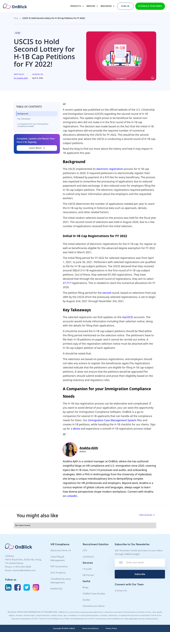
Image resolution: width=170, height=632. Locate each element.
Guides (86, 600)
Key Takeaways (24, 118)
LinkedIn (72, 496)
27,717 (67, 283)
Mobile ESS (56, 589)
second (107, 292)
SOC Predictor (58, 573)
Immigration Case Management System (112, 420)
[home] (17, 6)
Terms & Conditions (90, 628)
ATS (85, 550)
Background (22, 113)
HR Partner (88, 575)
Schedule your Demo (94, 606)
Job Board (88, 557)
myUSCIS (128, 317)
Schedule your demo (150, 6)
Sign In (125, 6)
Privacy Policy (111, 628)
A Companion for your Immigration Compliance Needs (32, 125)
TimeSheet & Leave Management (61, 581)
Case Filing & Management (58, 558)
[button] (77, 6)
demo (77, 428)
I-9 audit (87, 569)
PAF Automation (59, 566)
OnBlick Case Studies (94, 593)
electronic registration (109, 169)
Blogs (85, 587)
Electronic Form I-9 (61, 550)
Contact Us (121, 590)
